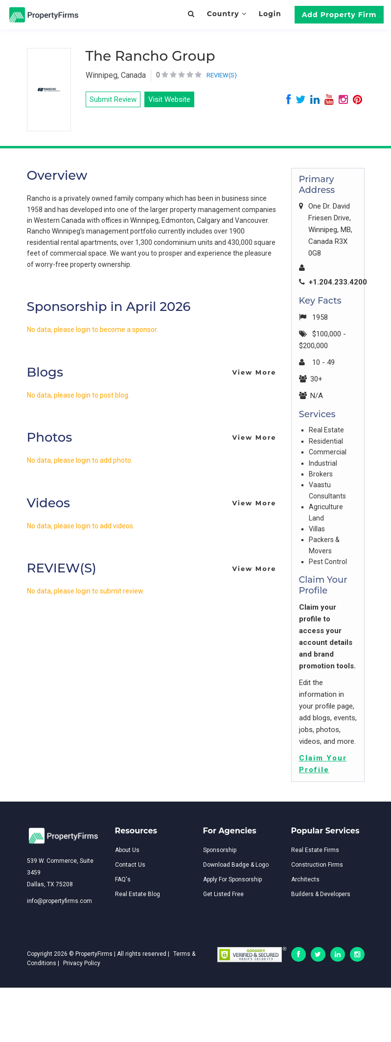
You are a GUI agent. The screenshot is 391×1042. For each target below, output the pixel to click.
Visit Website (169, 99)
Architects (305, 879)
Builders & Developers (320, 894)
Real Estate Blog (137, 894)
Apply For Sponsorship (232, 879)
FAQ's (123, 879)
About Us (127, 850)
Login (269, 13)
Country (227, 13)
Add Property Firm (339, 14)
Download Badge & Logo (236, 864)
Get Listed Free (223, 894)
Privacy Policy (81, 963)
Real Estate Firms (315, 850)
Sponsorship (219, 850)
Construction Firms (317, 864)
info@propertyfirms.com (59, 901)
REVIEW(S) (222, 75)
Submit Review (113, 99)
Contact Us (130, 864)
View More (254, 372)
